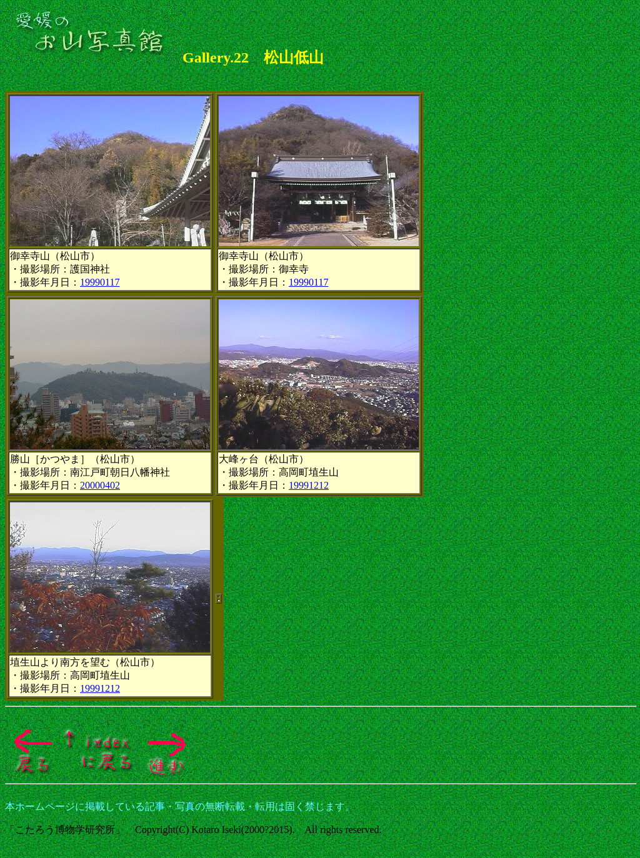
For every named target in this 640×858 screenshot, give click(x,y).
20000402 (100, 485)
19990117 (99, 282)
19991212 (309, 485)
